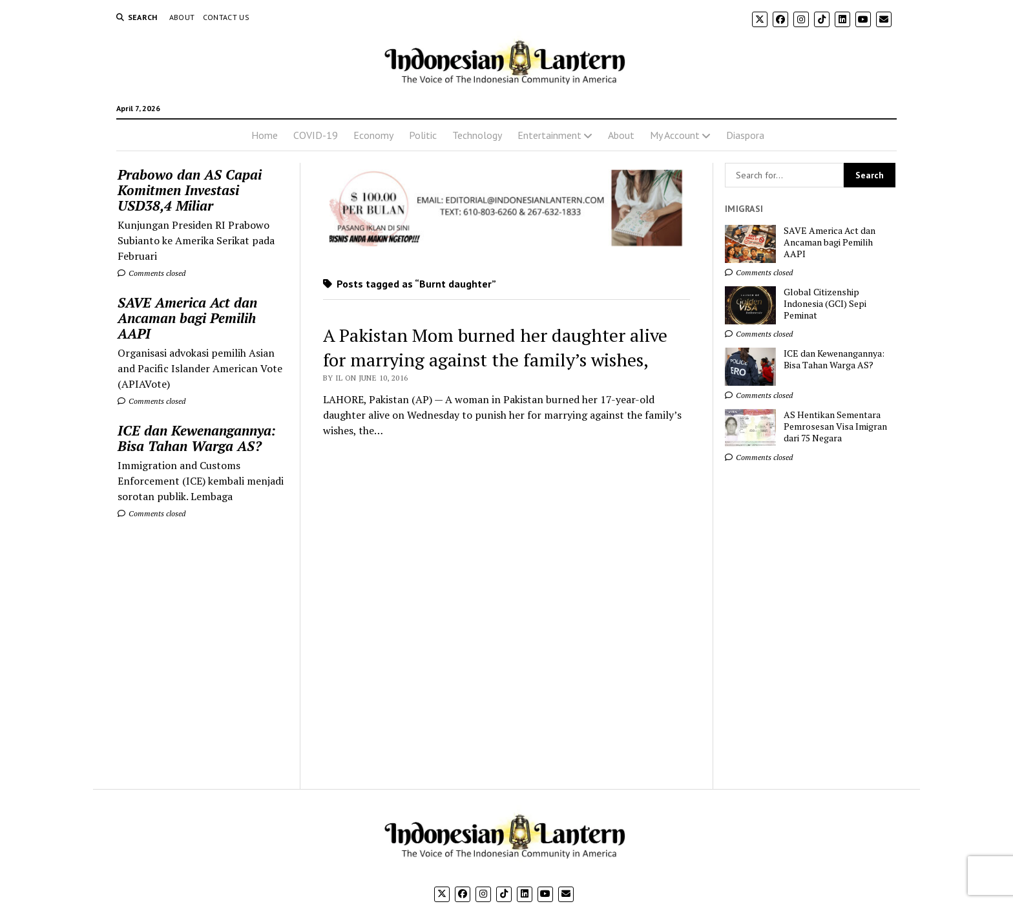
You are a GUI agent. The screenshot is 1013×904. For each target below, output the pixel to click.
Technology (477, 135)
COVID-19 (315, 135)
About (182, 17)
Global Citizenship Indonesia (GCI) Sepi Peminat (825, 303)
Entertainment (549, 135)
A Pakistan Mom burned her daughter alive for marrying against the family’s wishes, (495, 347)
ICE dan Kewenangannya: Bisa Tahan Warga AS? (197, 438)
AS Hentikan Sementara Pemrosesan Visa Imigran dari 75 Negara (835, 426)
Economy (373, 135)
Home (264, 135)
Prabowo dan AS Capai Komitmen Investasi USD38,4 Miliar (190, 190)
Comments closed (151, 273)
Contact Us (226, 17)
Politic (423, 135)
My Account (675, 135)
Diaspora (745, 135)
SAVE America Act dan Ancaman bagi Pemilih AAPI (187, 318)
